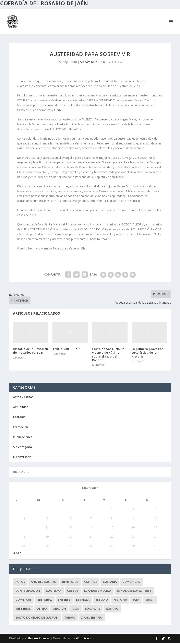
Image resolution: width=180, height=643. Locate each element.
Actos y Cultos (23, 397)
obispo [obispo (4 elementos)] (42, 608)
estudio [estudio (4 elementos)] (101, 599)
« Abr (17, 553)
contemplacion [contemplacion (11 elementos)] (27, 591)
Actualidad (20, 407)
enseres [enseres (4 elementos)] (64, 599)
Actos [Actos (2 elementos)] (20, 582)
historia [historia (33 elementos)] (120, 599)
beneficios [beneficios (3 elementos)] (70, 582)
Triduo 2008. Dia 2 (66, 349)
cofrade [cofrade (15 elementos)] (90, 582)
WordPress (83, 638)
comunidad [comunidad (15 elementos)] (131, 582)
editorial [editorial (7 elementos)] (44, 599)
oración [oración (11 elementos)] (59, 608)
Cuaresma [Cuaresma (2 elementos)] (53, 591)
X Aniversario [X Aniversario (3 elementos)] (91, 617)
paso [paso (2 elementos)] (75, 608)
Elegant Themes (39, 638)
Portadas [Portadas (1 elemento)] (92, 608)
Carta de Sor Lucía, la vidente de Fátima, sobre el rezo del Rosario (108, 354)
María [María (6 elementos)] (149, 599)
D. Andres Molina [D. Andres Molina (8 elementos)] (97, 591)
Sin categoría (88, 62)
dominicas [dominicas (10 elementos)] (23, 599)
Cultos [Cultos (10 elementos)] (72, 591)
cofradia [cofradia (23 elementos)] (110, 582)
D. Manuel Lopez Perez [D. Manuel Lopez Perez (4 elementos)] (134, 591)
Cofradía (19, 417)
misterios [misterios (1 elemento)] (23, 608)
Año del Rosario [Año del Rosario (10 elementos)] (43, 582)
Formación (20, 427)
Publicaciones (22, 437)
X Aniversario (22, 457)
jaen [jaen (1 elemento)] (136, 599)
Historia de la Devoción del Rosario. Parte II (30, 350)
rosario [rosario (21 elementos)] (112, 608)
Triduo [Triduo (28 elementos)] (69, 617)
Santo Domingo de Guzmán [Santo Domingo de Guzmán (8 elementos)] (36, 617)
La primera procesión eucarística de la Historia (148, 352)
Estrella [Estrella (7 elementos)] (82, 599)
